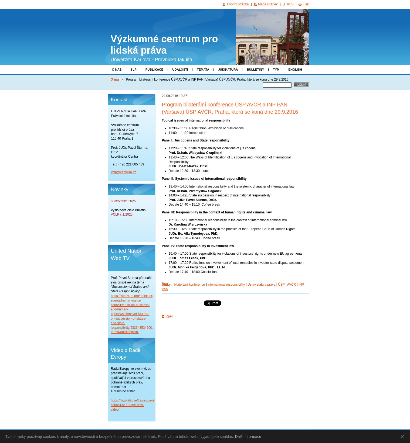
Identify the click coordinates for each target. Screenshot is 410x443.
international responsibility (226, 284)
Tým (276, 69)
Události (180, 69)
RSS (290, 4)
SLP (134, 69)
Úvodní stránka (238, 4)
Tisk (306, 4)
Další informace (248, 436)
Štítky (166, 284)
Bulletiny (255, 69)
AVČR (291, 284)
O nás (117, 69)
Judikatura (228, 69)
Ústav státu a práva (261, 284)
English (295, 69)
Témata (203, 69)
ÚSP (281, 284)
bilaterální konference (189, 284)
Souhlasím (404, 436)
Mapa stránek (268, 4)
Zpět (169, 316)
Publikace (154, 69)
